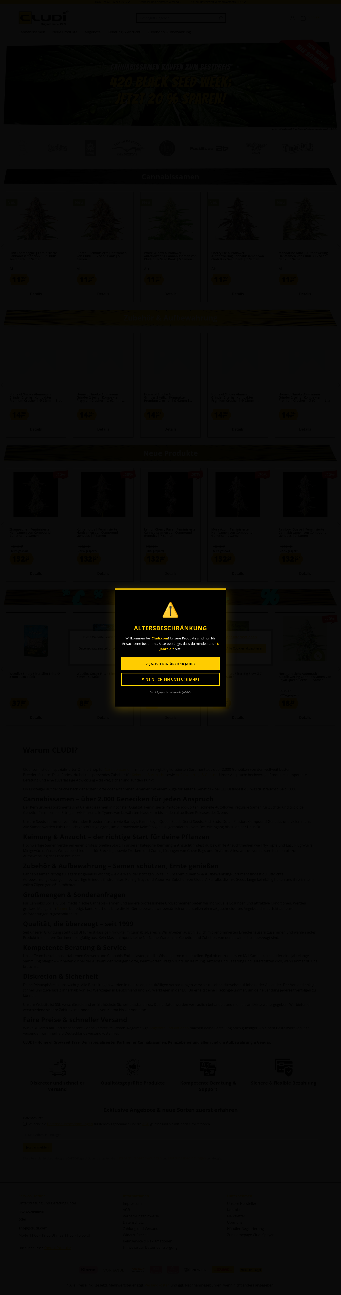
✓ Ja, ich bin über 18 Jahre (170, 663)
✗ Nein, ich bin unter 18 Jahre (170, 679)
